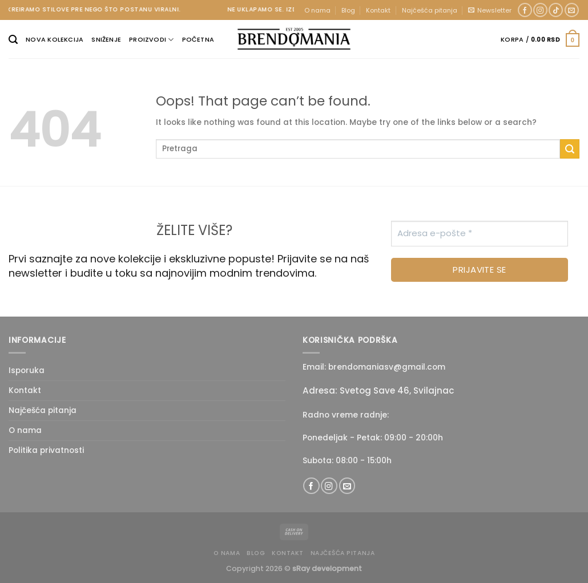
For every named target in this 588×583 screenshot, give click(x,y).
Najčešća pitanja (429, 10)
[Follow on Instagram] (540, 10)
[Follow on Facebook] (525, 10)
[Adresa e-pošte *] (479, 233)
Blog (348, 10)
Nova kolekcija (54, 39)
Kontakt (378, 10)
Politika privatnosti (46, 450)
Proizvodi (151, 39)
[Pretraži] (13, 40)
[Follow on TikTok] (556, 10)
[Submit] (569, 149)
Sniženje (106, 39)
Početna (198, 39)
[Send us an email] (572, 10)
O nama (317, 10)
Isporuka (27, 370)
